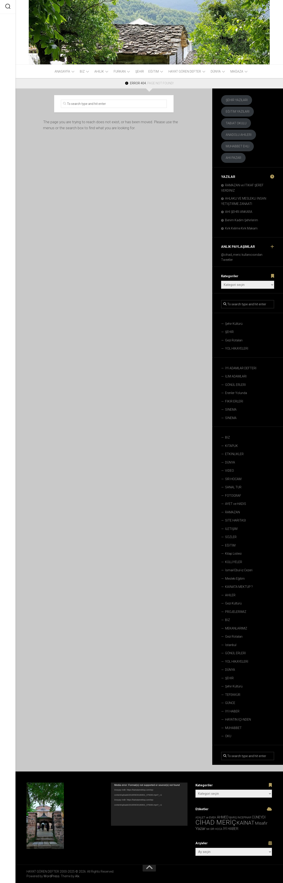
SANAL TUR (233, 487)
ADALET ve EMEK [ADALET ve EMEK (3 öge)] (205, 817)
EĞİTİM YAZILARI (237, 111)
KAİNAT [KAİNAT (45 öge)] (245, 823)
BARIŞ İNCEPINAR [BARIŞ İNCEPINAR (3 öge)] (240, 817)
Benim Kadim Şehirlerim (241, 220)
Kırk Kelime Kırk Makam (241, 228)
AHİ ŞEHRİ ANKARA (238, 212)
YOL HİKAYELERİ (236, 348)
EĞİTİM (153, 71)
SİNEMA (231, 409)
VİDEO (229, 470)
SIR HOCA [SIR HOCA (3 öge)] (216, 829)
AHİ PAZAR (233, 158)
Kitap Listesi (233, 553)
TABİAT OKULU (236, 123)
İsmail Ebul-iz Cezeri (238, 570)
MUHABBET (233, 728)
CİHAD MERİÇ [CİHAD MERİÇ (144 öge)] (215, 822)
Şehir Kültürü (234, 323)
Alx (77, 876)
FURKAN (120, 71)
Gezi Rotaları (234, 340)
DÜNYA (216, 71)
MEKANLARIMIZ (236, 628)
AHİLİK (99, 71)
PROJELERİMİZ (235, 612)
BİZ (82, 71)
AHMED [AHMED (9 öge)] (223, 817)
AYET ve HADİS (235, 504)
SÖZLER (231, 537)
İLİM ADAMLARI (236, 376)
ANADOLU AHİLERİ (239, 135)
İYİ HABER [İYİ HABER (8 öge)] (230, 829)
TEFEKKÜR (232, 694)
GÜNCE (230, 703)
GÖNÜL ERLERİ (235, 385)
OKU (228, 736)
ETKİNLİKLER (234, 454)
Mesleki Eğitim (235, 578)
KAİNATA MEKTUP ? (239, 587)
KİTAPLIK (231, 446)
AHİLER (230, 595)
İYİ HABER (232, 711)
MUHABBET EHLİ (237, 146)
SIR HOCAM (233, 479)
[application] (149, 804)
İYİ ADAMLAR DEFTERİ (240, 368)
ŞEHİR (139, 71)
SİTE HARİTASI (235, 520)
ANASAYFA (62, 71)
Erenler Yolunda (236, 393)
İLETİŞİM (231, 529)
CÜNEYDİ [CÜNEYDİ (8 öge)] (259, 817)
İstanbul (230, 645)
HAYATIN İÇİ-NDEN (238, 719)
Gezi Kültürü (233, 603)
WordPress (51, 876)
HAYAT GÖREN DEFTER (184, 71)
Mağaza (236, 71)
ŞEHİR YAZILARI (237, 100)
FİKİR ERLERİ (234, 401)
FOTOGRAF (233, 495)
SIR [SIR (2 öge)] (208, 829)
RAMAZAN (232, 512)
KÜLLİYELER (233, 562)
